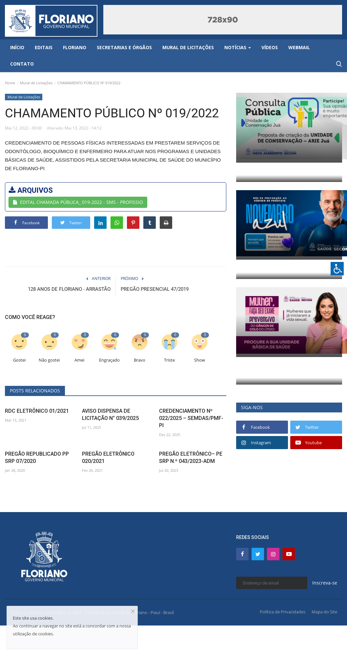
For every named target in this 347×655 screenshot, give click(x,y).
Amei (79, 360)
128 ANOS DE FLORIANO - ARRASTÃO (69, 289)
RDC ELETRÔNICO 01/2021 (37, 411)
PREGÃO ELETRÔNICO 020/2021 (108, 457)
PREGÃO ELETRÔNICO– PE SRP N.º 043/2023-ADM (190, 457)
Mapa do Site (324, 612)
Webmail (299, 47)
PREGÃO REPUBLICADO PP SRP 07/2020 (37, 457)
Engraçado (109, 360)
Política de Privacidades (282, 612)
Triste (169, 360)
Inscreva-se (324, 583)
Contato (22, 64)
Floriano (74, 47)
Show (199, 360)
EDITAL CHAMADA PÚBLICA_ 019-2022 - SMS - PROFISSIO (78, 202)
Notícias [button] (237, 47)
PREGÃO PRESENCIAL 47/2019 (155, 289)
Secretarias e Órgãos (124, 47)
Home (10, 82)
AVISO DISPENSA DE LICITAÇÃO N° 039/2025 (110, 414)
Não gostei (49, 360)
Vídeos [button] (269, 47)
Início (17, 47)
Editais (43, 47)
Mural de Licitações (36, 82)
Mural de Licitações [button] (188, 47)
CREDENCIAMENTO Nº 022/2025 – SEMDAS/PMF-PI (191, 418)
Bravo (139, 360)
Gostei (19, 360)
